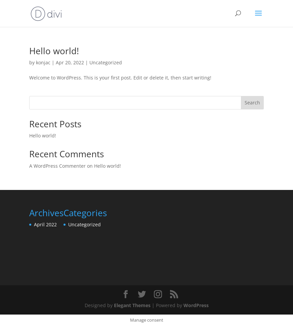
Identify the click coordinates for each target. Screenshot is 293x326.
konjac (43, 62)
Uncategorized (105, 62)
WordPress (196, 305)
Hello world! (54, 51)
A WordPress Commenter (57, 166)
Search (252, 102)
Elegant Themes (132, 305)
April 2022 (45, 224)
